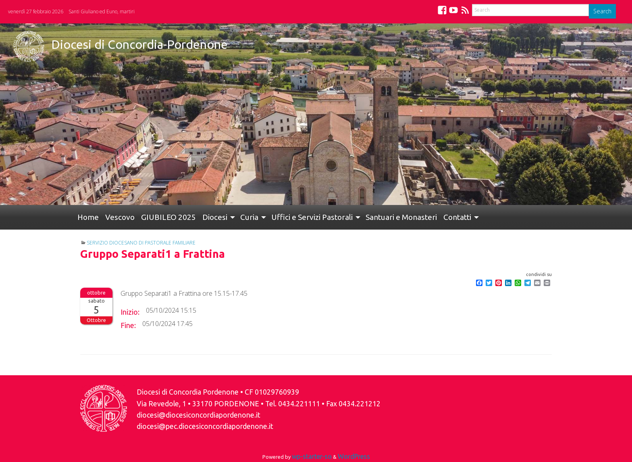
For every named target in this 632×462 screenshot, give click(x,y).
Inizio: (130, 312)
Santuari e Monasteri (401, 217)
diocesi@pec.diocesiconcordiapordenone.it (205, 426)
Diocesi (214, 217)
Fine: (128, 325)
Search (602, 11)
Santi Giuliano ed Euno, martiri (102, 11)
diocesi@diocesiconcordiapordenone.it (198, 415)
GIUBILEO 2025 (168, 217)
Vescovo (120, 217)
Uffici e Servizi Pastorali (312, 217)
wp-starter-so (312, 456)
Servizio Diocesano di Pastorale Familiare (141, 242)
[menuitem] (88, 217)
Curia (249, 217)
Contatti (457, 217)
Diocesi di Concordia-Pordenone (139, 44)
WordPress (354, 456)
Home (88, 217)
